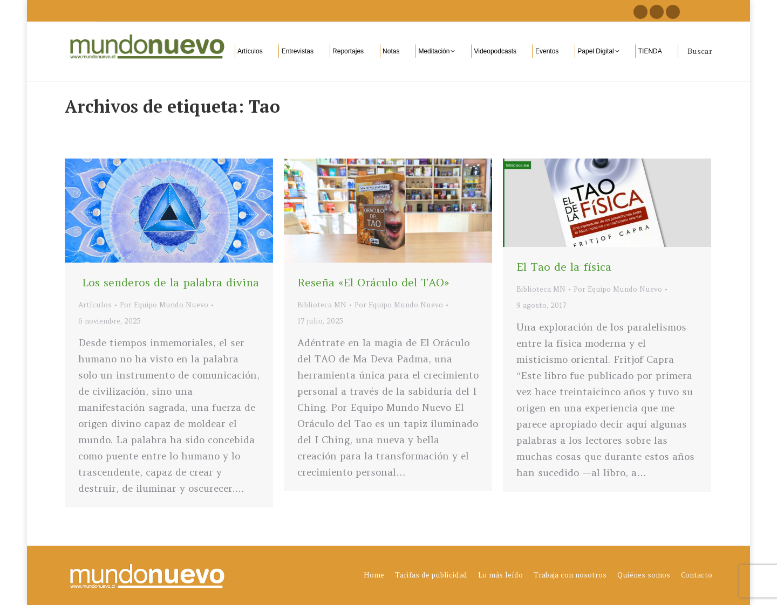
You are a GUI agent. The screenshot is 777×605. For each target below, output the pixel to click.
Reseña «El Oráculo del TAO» (373, 282)
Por (164, 305)
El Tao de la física (563, 266)
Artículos (95, 305)
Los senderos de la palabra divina (168, 282)
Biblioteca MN (321, 305)
